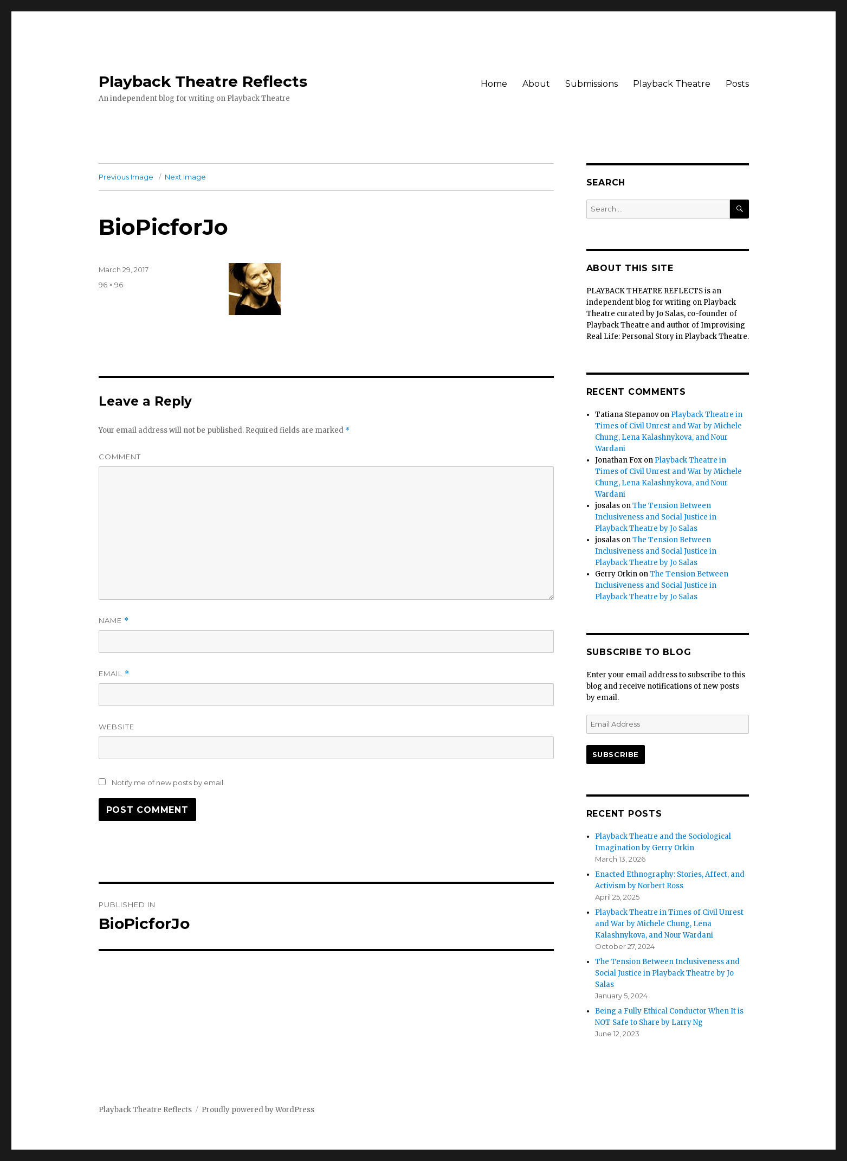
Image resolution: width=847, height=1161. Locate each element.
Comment (120, 456)
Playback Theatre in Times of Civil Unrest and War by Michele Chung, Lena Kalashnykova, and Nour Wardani (669, 924)
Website (116, 726)
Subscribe (615, 754)
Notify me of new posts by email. (168, 782)
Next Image (185, 176)
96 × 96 (111, 284)
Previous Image (126, 176)
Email (114, 673)
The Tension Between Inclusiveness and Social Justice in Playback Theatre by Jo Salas (655, 517)
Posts (737, 84)
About (536, 84)
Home (494, 84)
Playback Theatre (671, 84)
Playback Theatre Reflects (203, 81)
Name (114, 620)
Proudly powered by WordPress (258, 1109)
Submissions (591, 84)
